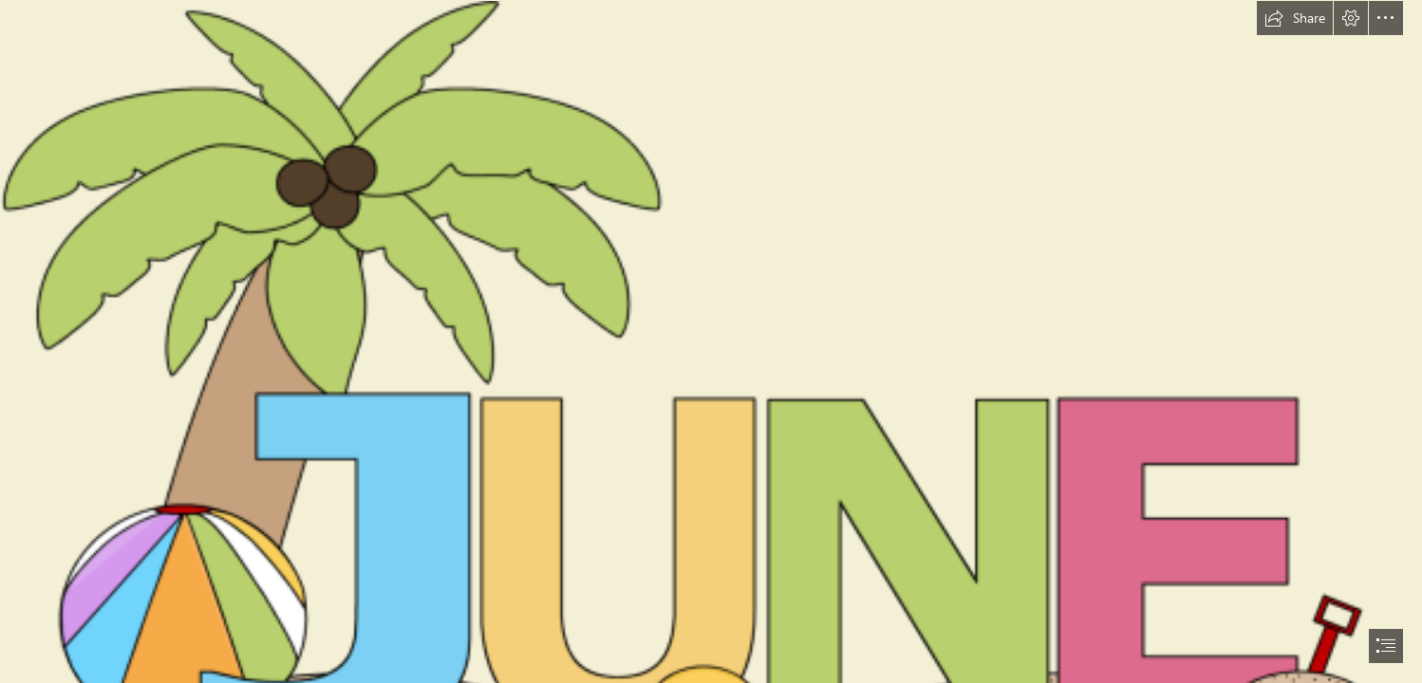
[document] (711, 341)
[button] (1295, 18)
